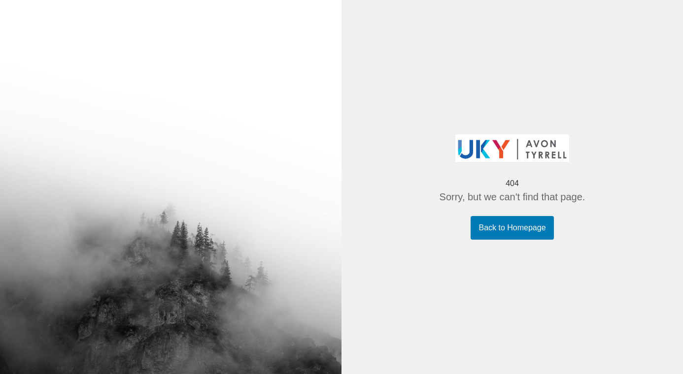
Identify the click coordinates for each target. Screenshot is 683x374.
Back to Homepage (512, 227)
